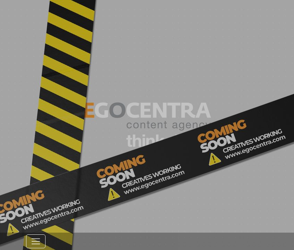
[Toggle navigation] (36, 241)
